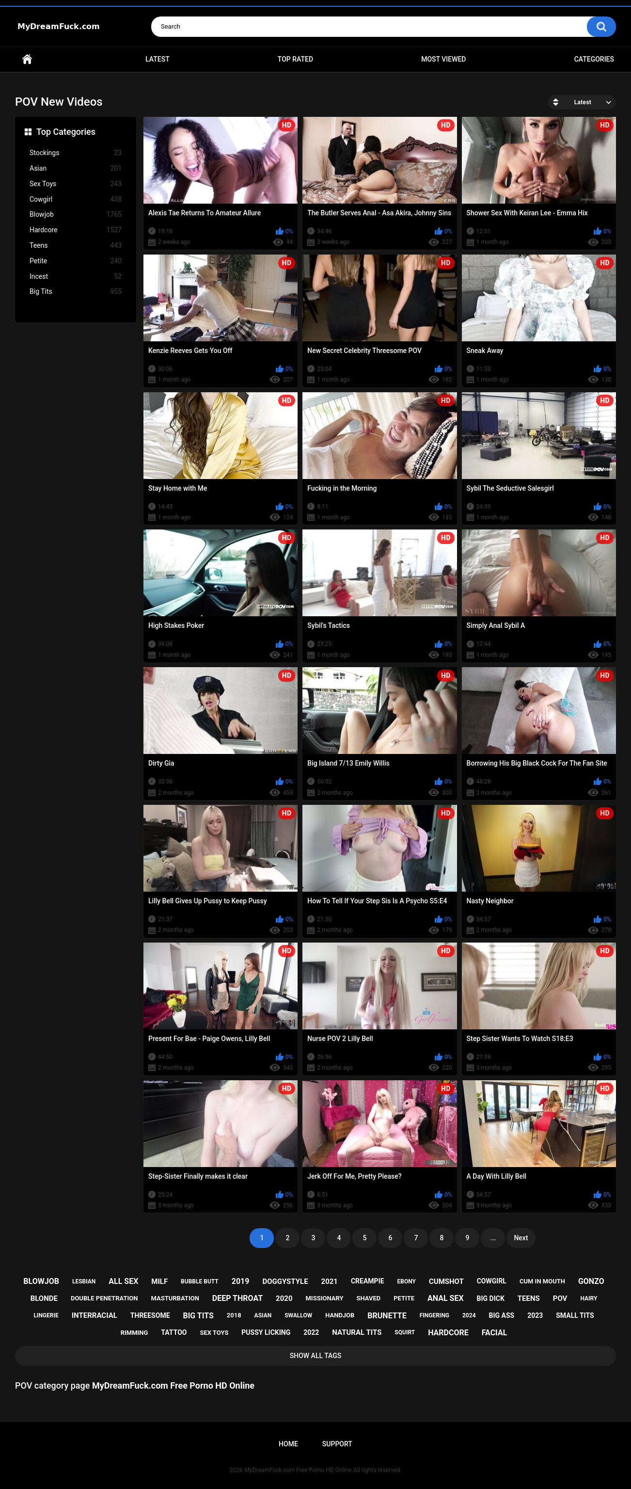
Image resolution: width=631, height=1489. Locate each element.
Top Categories (65, 132)
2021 (329, 1281)
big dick (491, 1298)
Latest (157, 59)
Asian (76, 168)
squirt (404, 1332)
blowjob (41, 1281)
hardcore (448, 1332)
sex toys (214, 1332)
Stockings (76, 153)
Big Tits (76, 292)
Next (521, 1238)
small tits (575, 1315)
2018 (234, 1315)
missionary (324, 1298)
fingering (434, 1315)
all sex (123, 1281)
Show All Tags (316, 1356)
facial (494, 1332)
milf (159, 1281)
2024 (469, 1315)
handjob (339, 1315)
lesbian (83, 1281)
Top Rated (295, 59)
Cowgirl (76, 199)
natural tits (356, 1332)
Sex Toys (76, 184)
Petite (76, 261)
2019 (241, 1281)
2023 (535, 1315)
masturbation (175, 1298)
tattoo (174, 1332)
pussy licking (265, 1332)
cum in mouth (542, 1281)
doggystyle (285, 1281)
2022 (311, 1332)
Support (337, 1444)
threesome (150, 1315)
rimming (134, 1332)
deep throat (237, 1298)
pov (560, 1298)
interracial (94, 1315)
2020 (284, 1298)
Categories (594, 59)
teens (529, 1298)
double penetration (104, 1298)
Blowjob (76, 214)
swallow (298, 1315)
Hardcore (76, 230)
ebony (406, 1281)
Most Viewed (443, 59)
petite (404, 1298)
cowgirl (491, 1281)
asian (263, 1315)
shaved (368, 1298)
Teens (76, 245)
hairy (588, 1298)
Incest (76, 276)
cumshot (446, 1281)
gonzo (591, 1281)
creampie (367, 1281)
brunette (386, 1315)
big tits (198, 1315)
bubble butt (200, 1281)
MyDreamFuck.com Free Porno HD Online (298, 1470)
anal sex (445, 1298)
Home (27, 59)
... (493, 1238)
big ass (501, 1315)
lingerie (45, 1315)
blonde (44, 1298)
